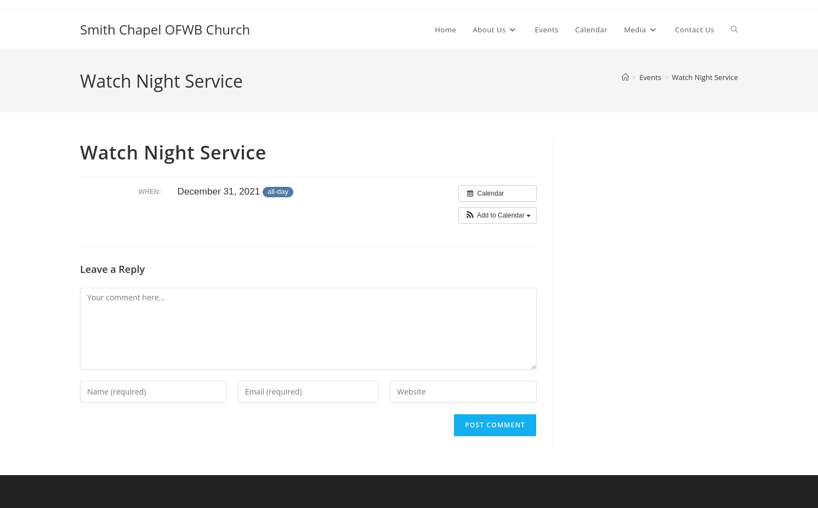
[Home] (625, 77)
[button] (497, 215)
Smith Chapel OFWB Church (165, 29)
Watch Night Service (705, 77)
